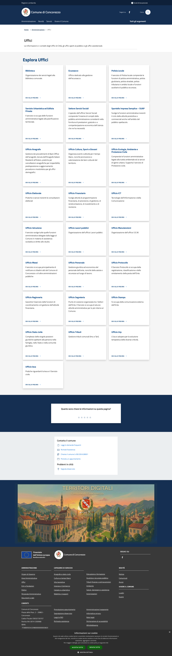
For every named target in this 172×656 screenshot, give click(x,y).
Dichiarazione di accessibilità (97, 621)
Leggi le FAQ (58, 617)
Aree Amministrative (29, 578)
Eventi (121, 597)
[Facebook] (128, 12)
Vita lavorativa (59, 582)
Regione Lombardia (29, 3)
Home (26, 29)
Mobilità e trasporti (61, 594)
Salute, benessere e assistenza (97, 590)
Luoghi (121, 593)
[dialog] (86, 643)
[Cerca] (147, 12)
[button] (86, 652)
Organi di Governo (28, 574)
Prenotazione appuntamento (64, 609)
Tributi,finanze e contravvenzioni (98, 582)
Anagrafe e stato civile (62, 574)
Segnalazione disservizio (63, 613)
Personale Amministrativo (31, 594)
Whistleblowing (92, 625)
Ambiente (90, 586)
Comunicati (123, 578)
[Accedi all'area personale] (139, 2)
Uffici (23, 582)
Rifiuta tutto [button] (95, 647)
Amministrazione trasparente (97, 609)
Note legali (90, 617)
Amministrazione (38, 29)
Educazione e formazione (95, 574)
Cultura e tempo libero (62, 578)
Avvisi (121, 582)
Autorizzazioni (91, 594)
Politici (24, 590)
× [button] (169, 632)
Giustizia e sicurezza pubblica (97, 578)
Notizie (121, 574)
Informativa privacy (93, 613)
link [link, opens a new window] (107, 643)
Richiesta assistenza (61, 621)
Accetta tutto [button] (77, 647)
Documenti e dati (28, 598)
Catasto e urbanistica (62, 590)
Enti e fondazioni (28, 586)
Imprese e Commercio (62, 586)
